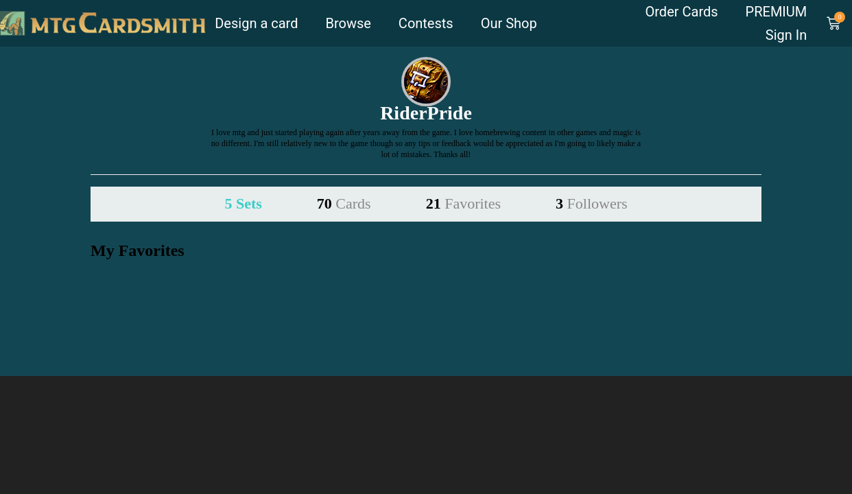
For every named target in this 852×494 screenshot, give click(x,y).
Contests (426, 23)
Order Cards (682, 11)
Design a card (256, 23)
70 (344, 203)
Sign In (786, 35)
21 (463, 203)
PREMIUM (776, 11)
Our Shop (509, 23)
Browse (347, 23)
